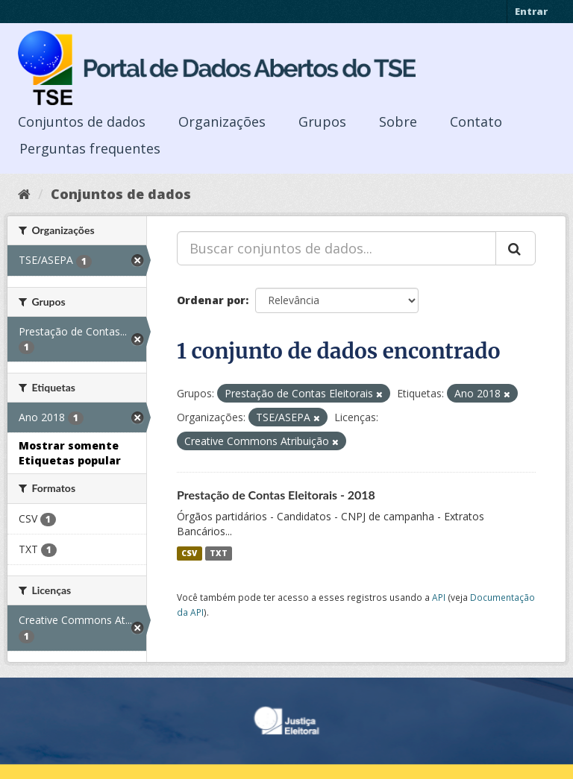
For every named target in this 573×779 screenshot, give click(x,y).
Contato (476, 121)
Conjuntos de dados (81, 121)
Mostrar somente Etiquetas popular (70, 452)
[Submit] (515, 248)
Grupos (322, 121)
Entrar (531, 11)
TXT (219, 553)
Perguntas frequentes (89, 148)
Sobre (398, 121)
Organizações (222, 121)
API (438, 597)
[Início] (24, 194)
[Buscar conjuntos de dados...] (336, 248)
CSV (189, 553)
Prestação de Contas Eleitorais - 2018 (276, 495)
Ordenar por (211, 300)
